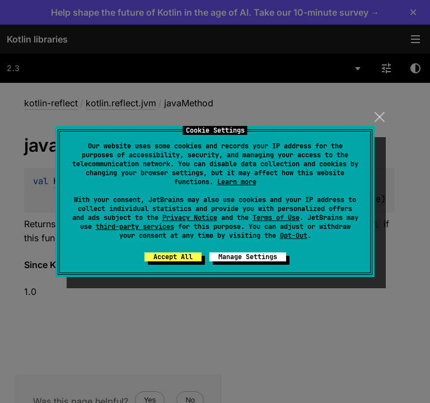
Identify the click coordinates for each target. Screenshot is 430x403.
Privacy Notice (189, 217)
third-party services (135, 226)
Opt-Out (293, 235)
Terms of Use (276, 217)
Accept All (173, 256)
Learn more (236, 181)
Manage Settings (247, 256)
